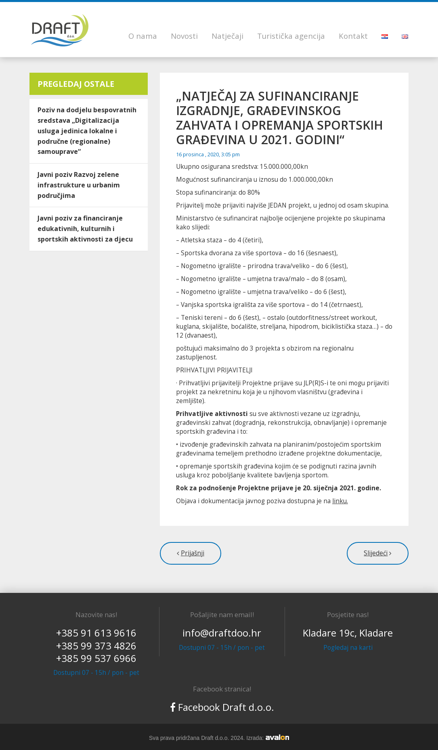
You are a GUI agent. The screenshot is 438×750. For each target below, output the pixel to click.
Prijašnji (192, 553)
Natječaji (227, 36)
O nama (142, 36)
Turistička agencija (291, 36)
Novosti (184, 36)
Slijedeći (376, 553)
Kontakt (353, 36)
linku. (340, 501)
